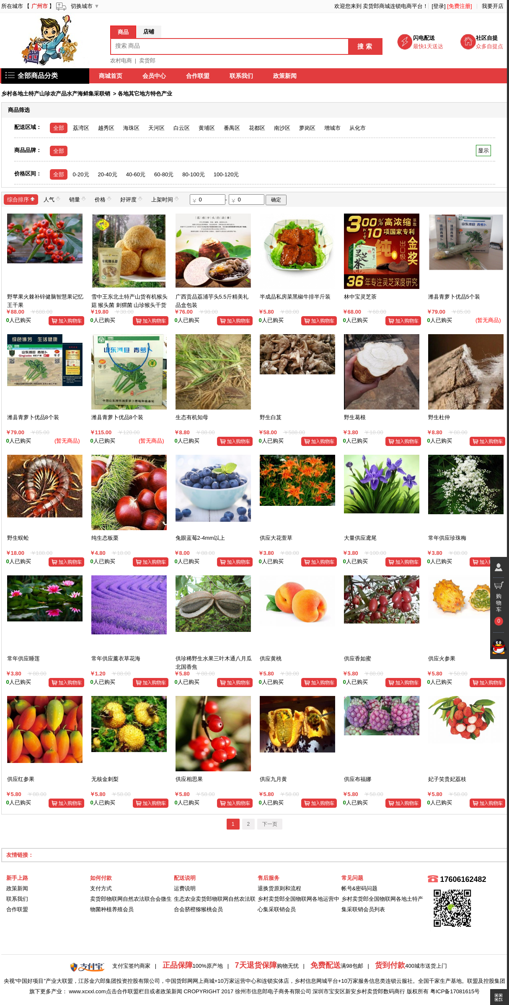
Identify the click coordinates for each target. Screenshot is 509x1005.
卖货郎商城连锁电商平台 (393, 6)
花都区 (257, 128)
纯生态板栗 (105, 538)
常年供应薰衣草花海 (115, 658)
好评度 (131, 199)
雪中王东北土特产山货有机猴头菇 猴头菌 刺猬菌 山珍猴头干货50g (129, 305)
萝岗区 (307, 128)
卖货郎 (147, 60)
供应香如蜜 (357, 658)
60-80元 (163, 174)
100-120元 (226, 174)
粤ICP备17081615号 (455, 991)
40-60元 (135, 174)
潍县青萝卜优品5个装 (454, 297)
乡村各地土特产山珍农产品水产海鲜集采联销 (55, 93)
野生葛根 (355, 417)
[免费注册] (459, 6)
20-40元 (107, 174)
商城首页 (111, 75)
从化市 (357, 128)
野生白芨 (271, 417)
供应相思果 (189, 779)
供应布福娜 (357, 779)
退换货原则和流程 (279, 888)
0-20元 (81, 174)
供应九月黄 (273, 779)
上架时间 (165, 199)
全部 (58, 128)
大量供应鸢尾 (360, 538)
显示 (483, 150)
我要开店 (493, 6)
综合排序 (21, 199)
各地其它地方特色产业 (145, 93)
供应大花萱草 (276, 538)
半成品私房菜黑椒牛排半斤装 (295, 297)
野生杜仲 (439, 417)
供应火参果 (441, 658)
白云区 (181, 128)
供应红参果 (20, 779)
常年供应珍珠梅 (447, 538)
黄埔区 (207, 128)
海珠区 (131, 128)
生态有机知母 (192, 417)
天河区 (156, 128)
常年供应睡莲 (23, 658)
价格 (103, 199)
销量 (77, 199)
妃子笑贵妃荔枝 (447, 779)
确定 (276, 200)
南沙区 (282, 128)
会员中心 (155, 75)
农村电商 (121, 60)
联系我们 (242, 75)
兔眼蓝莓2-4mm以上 (200, 538)
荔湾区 (81, 128)
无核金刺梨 (105, 779)
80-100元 (193, 174)
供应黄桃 (271, 658)
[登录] (438, 6)
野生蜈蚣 (18, 538)
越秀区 (106, 128)
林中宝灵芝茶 (360, 297)
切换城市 (82, 6)
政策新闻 (285, 75)
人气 (52, 199)
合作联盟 (198, 75)
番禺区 (232, 128)
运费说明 (185, 888)
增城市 (332, 128)
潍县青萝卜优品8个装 (33, 417)
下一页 (269, 824)
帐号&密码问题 (359, 888)
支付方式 (101, 888)
